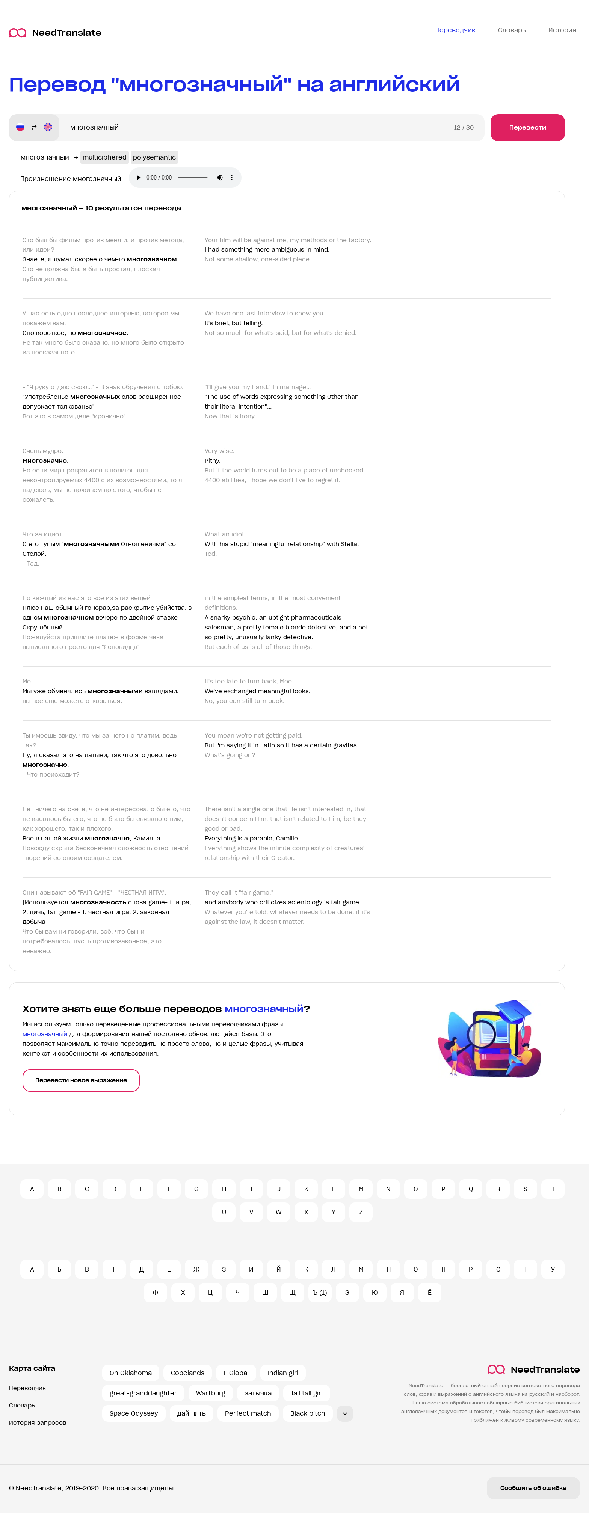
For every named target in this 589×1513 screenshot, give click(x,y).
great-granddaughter (143, 1393)
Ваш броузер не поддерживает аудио (185, 177)
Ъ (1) (320, 1292)
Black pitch (307, 1413)
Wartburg (210, 1393)
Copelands (187, 1373)
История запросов (37, 1422)
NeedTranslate (55, 33)
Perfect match (248, 1413)
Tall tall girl (307, 1393)
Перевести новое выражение (81, 1080)
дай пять (191, 1413)
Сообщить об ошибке (533, 1488)
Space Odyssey (134, 1413)
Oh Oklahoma (131, 1373)
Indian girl (283, 1373)
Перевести (527, 127)
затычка (258, 1393)
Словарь (22, 1405)
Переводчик (27, 1388)
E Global (236, 1373)
